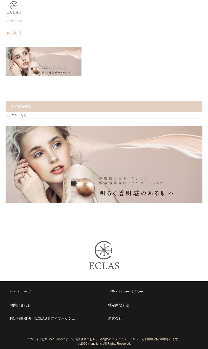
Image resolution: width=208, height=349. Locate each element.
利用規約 (151, 339)
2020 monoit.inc (91, 343)
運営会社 (115, 318)
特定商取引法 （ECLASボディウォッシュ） (44, 318)
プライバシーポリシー (125, 292)
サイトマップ (20, 292)
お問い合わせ (20, 305)
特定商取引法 (118, 305)
